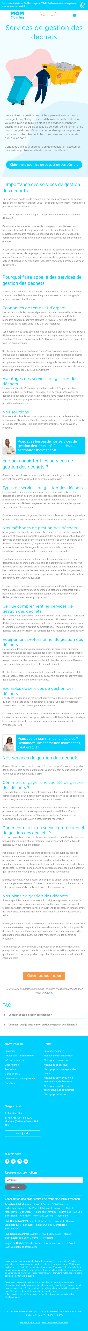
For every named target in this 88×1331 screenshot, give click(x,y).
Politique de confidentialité (55, 1322)
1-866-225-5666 (56, 1315)
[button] (74, 15)
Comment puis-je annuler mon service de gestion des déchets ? (42, 1024)
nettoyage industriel (25, 1276)
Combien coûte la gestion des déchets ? (30, 1014)
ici (51, 992)
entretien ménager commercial (51, 1261)
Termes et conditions (30, 1322)
